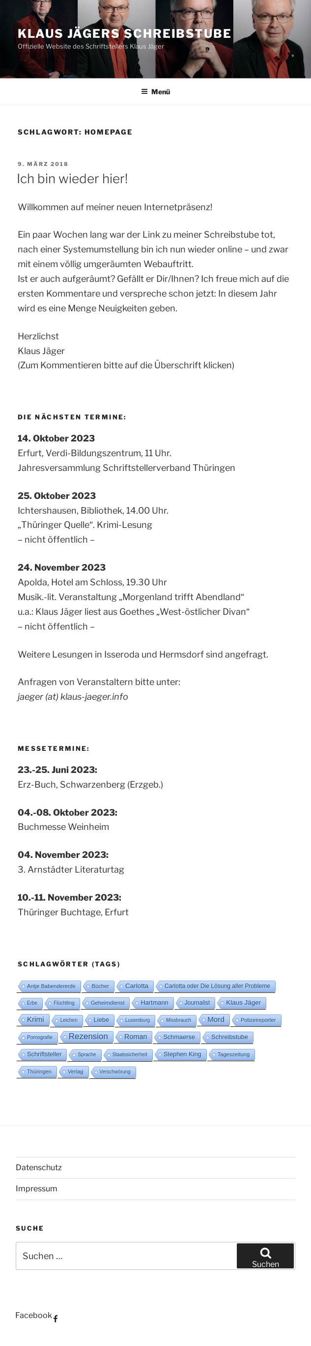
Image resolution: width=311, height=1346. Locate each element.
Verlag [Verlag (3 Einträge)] (76, 1071)
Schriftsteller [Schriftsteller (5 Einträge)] (44, 1054)
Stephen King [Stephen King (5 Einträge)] (182, 1054)
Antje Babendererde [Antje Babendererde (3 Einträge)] (51, 986)
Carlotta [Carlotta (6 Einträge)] (136, 985)
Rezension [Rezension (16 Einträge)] (88, 1036)
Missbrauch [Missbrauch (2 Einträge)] (178, 1020)
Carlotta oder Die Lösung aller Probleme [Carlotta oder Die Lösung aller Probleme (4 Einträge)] (217, 986)
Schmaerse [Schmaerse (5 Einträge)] (179, 1037)
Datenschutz (39, 1167)
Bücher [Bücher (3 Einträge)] (100, 986)
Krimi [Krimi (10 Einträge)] (35, 1019)
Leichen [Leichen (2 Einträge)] (69, 1020)
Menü (155, 91)
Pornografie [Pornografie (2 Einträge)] (40, 1037)
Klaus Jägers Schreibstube (125, 34)
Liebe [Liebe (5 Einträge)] (101, 1019)
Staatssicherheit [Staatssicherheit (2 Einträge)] (130, 1054)
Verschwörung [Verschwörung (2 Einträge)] (115, 1071)
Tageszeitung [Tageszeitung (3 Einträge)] (234, 1054)
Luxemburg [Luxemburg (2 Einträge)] (137, 1020)
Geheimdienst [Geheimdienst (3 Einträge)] (108, 1003)
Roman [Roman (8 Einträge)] (135, 1037)
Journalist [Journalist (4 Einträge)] (197, 1002)
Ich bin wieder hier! (72, 178)
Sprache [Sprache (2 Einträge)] (87, 1054)
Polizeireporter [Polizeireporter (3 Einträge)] (258, 1020)
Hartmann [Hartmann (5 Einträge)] (154, 1002)
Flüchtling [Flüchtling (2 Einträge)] (64, 1003)
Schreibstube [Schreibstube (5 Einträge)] (229, 1037)
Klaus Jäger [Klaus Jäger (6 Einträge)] (243, 1002)
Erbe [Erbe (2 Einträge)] (32, 1003)
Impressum (36, 1188)
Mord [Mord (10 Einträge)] (216, 1019)
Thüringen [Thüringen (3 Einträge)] (39, 1071)
